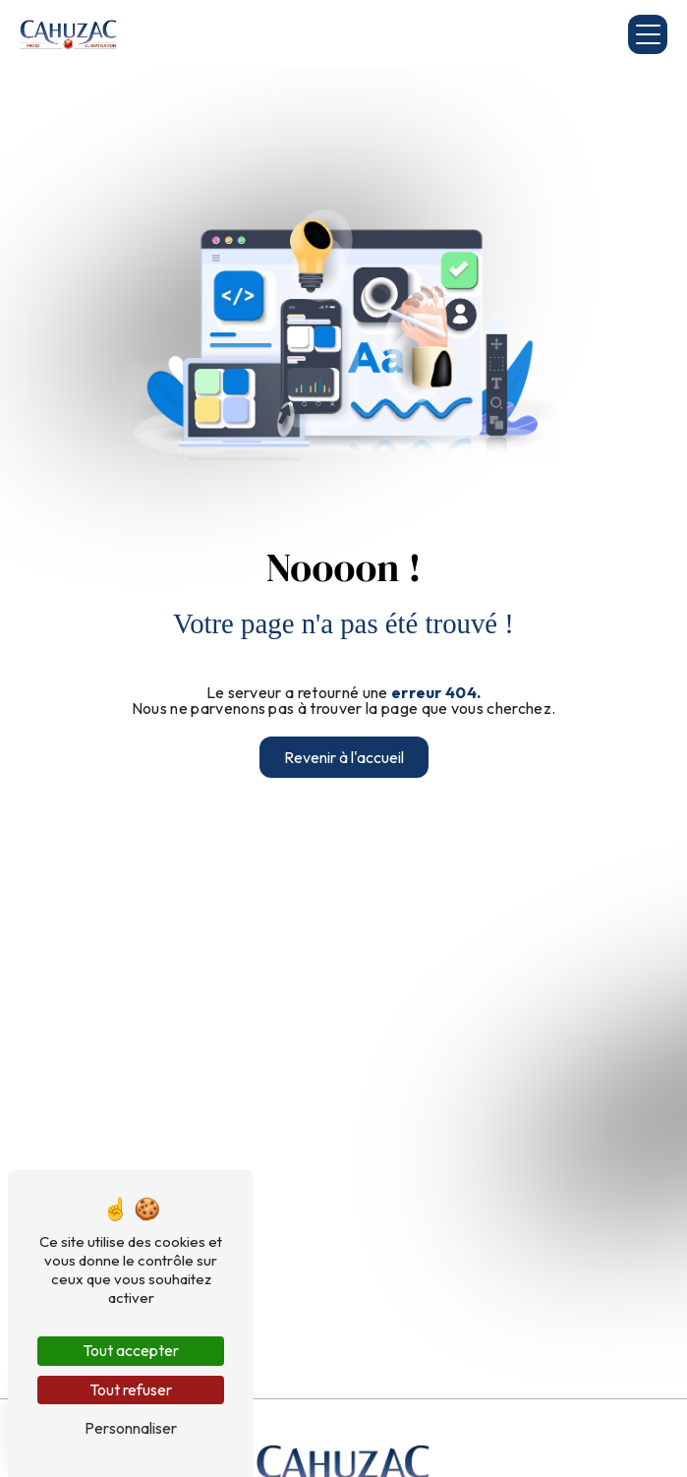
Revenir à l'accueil (344, 757)
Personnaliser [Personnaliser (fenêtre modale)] (131, 1428)
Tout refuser (130, 1389)
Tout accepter (131, 1350)
